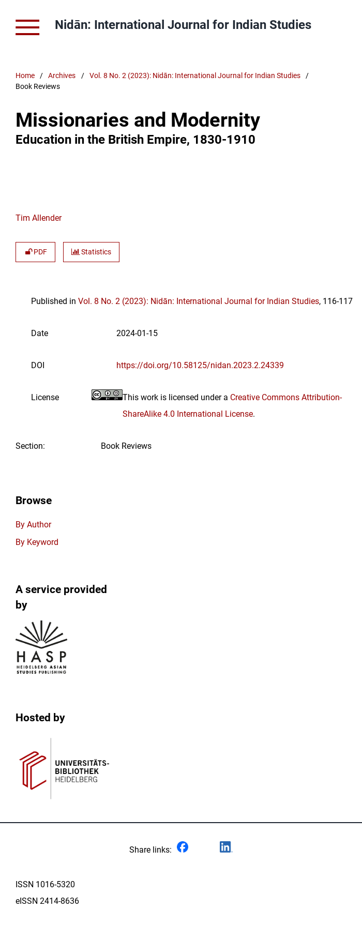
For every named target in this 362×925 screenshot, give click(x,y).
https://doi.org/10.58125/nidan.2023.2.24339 (200, 365)
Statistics (91, 252)
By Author (33, 524)
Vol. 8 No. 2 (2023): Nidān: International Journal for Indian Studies (194, 75)
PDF (35, 252)
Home (25, 75)
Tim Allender (39, 218)
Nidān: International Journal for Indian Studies (183, 25)
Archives (62, 75)
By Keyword (37, 542)
